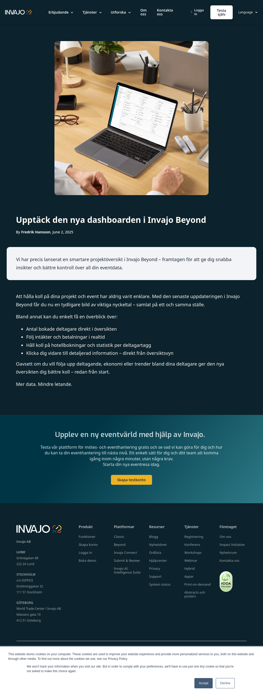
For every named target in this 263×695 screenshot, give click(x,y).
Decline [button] (225, 683)
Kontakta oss (165, 12)
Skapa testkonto (131, 483)
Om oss (143, 12)
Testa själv (221, 12)
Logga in (197, 12)
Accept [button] (203, 683)
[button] (61, 12)
